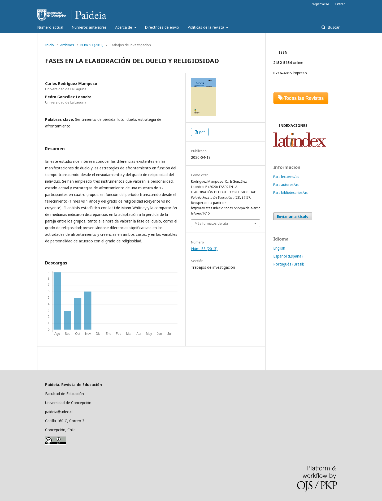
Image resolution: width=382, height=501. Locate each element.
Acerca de (124, 27)
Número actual (50, 27)
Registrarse (320, 4)
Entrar (340, 4)
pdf (201, 132)
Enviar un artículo (293, 216)
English (279, 248)
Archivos (67, 44)
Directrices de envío (162, 27)
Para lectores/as (286, 176)
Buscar (333, 27)
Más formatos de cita (211, 223)
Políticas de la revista (206, 27)
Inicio (49, 44)
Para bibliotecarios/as (290, 192)
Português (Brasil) (288, 264)
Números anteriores (89, 27)
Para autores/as (286, 184)
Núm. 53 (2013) (91, 44)
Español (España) (288, 256)
